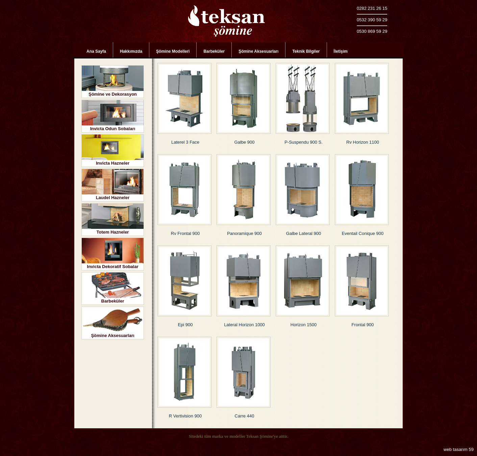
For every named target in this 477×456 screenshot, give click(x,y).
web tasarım (456, 449)
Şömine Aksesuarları (258, 51)
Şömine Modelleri (173, 51)
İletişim (341, 51)
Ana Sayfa (96, 51)
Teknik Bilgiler (306, 51)
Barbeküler (214, 51)
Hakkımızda (131, 51)
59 (471, 449)
